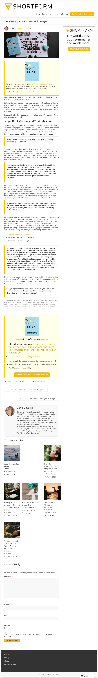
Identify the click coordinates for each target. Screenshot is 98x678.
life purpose (42, 107)
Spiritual (43, 381)
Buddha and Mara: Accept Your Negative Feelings (38, 398)
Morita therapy (15, 187)
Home (38, 14)
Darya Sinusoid (23, 28)
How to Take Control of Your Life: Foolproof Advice (30, 504)
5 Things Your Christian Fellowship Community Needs (12, 504)
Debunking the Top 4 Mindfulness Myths (11, 465)
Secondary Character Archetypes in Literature (49, 505)
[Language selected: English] (87, 676)
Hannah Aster (11, 471)
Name (7, 604)
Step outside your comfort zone (19, 234)
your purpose (34, 198)
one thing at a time (34, 267)
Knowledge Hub (62, 14)
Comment (8, 576)
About (52, 14)
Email (6, 615)
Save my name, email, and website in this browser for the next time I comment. (28, 634)
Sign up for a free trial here (27, 92)
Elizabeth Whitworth (8, 510)
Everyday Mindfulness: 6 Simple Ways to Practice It (50, 466)
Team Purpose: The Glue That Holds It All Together (26, 389)
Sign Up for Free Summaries (82, 14)
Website (7, 625)
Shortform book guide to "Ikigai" (41, 84)
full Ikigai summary (33, 357)
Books (37, 381)
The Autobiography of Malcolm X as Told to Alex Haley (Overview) (11, 544)
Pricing (44, 14)
